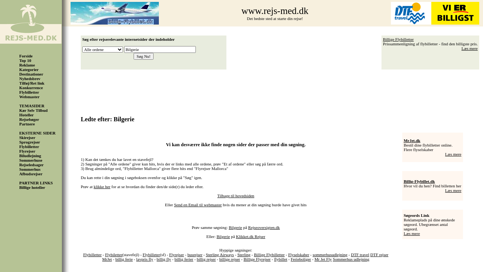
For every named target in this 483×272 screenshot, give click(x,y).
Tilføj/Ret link (32, 83)
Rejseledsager (31, 164)
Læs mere (469, 48)
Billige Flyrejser (257, 259)
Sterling (244, 254)
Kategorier (28, 69)
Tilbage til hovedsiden (235, 195)
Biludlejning (30, 155)
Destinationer (31, 74)
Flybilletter (29, 92)
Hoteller (26, 115)
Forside (25, 56)
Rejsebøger (29, 119)
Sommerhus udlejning (351, 259)
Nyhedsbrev (29, 78)
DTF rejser (379, 254)
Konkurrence (31, 87)
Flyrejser (27, 151)
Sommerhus (29, 169)
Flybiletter (114, 254)
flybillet (280, 259)
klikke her (102, 186)
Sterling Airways (220, 254)
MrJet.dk (412, 140)
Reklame (27, 65)
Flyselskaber (298, 254)
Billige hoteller (32, 187)
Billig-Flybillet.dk (419, 181)
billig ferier (183, 259)
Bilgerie (235, 227)
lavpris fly (144, 259)
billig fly (164, 259)
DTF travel (360, 254)
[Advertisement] (282, 90)
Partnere (27, 124)
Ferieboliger (301, 259)
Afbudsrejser (31, 174)
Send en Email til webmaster (198, 204)
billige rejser (229, 259)
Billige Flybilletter (398, 39)
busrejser (195, 254)
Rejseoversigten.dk (264, 227)
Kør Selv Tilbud (33, 110)
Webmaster (29, 96)
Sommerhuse (30, 160)
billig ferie (124, 259)
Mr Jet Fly (323, 259)
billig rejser (206, 259)
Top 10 (25, 60)
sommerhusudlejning (329, 254)
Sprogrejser (29, 142)
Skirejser (27, 137)
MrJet (107, 259)
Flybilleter (151, 254)
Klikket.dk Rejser (250, 236)
